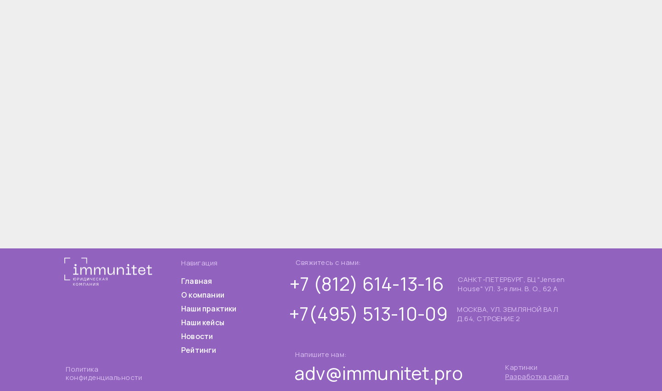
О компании (202, 295)
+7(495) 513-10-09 (368, 313)
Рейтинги (199, 350)
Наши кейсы (202, 322)
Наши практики (209, 309)
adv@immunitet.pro (378, 372)
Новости (197, 336)
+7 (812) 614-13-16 (367, 283)
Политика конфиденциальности (104, 373)
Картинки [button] (521, 367)
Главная (196, 281)
